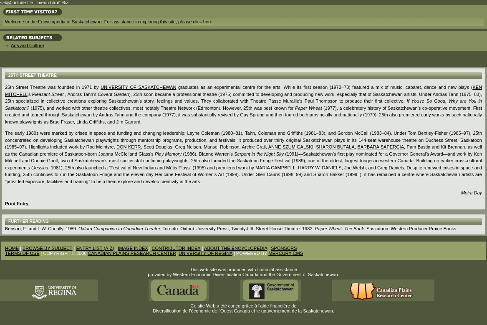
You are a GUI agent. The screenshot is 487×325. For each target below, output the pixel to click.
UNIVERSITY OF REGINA (205, 253)
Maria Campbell (275, 167)
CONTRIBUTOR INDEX (176, 248)
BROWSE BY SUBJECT (47, 248)
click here (202, 21)
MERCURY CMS (285, 253)
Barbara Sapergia (380, 146)
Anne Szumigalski (290, 146)
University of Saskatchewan (138, 87)
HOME (12, 248)
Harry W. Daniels (319, 167)
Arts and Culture (27, 45)
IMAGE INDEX (133, 248)
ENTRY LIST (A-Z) (95, 248)
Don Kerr (128, 146)
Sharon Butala (335, 146)
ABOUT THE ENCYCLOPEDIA (235, 248)
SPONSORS (284, 248)
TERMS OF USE (22, 253)
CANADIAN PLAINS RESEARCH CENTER (132, 253)
